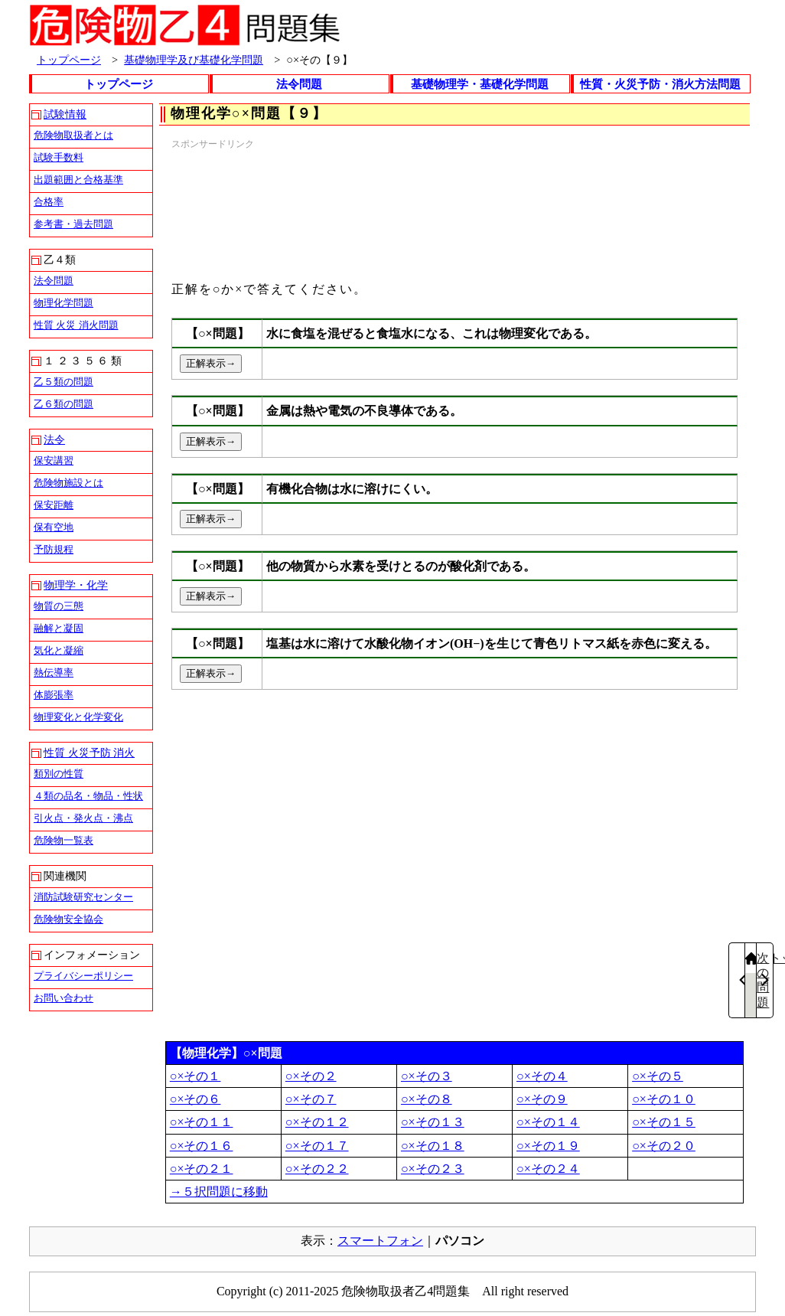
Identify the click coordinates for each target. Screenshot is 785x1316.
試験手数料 (58, 157)
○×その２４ (548, 1168)
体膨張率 (53, 694)
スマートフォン (380, 1240)
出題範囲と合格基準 (78, 179)
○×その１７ (317, 1145)
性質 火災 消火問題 (76, 325)
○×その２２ (317, 1168)
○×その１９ (548, 1145)
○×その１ (195, 1076)
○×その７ (311, 1098)
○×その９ (542, 1098)
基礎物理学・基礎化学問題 (480, 84)
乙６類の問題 (63, 404)
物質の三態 (58, 606)
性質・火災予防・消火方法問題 (660, 84)
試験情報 (65, 114)
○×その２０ (663, 1145)
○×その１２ (317, 1121)
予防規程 (53, 549)
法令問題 (299, 84)
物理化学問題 (63, 303)
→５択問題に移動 (219, 1191)
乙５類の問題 (63, 381)
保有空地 (53, 527)
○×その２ (311, 1076)
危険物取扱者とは (73, 135)
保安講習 (53, 460)
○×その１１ (201, 1121)
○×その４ (542, 1076)
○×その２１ (201, 1168)
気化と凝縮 (58, 650)
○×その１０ (663, 1098)
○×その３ (426, 1076)
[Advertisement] (243, 209)
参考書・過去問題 (73, 224)
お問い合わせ (63, 998)
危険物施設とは (68, 482)
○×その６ (195, 1098)
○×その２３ (432, 1168)
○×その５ (657, 1076)
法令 (54, 440)
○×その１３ (432, 1121)
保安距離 (53, 505)
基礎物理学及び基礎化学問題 (193, 60)
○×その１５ (663, 1121)
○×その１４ (548, 1121)
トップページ (69, 60)
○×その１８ (432, 1145)
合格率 (49, 201)
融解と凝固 (58, 628)
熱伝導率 (53, 672)
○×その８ (426, 1098)
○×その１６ (201, 1145)
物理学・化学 (76, 585)
